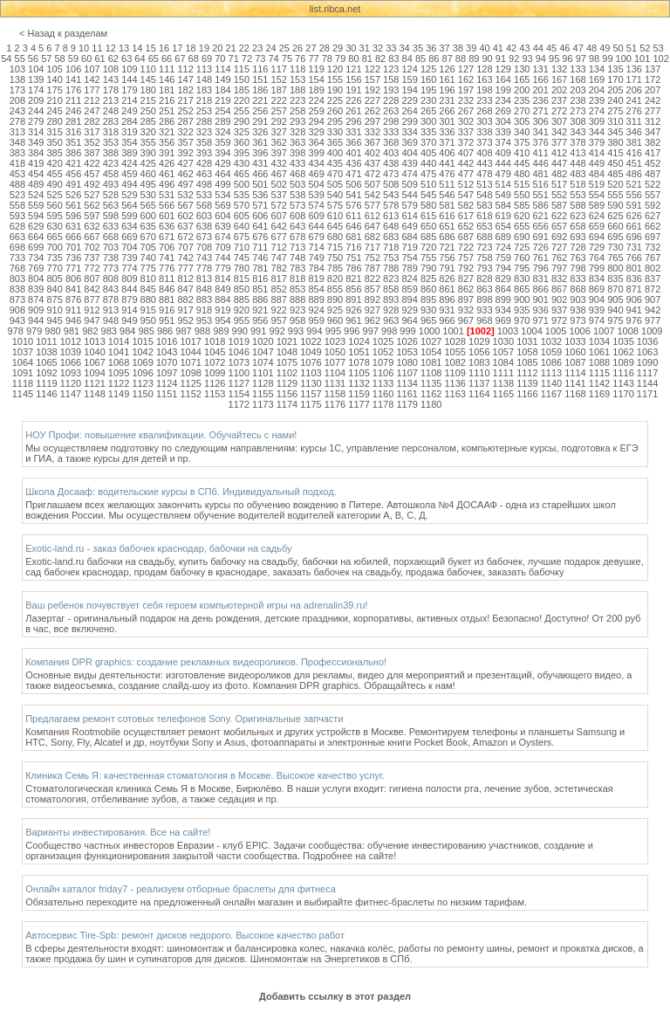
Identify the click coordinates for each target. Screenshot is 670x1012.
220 (242, 100)
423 (111, 163)
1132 (358, 383)
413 (577, 153)
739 (129, 257)
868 (577, 289)
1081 (430, 362)
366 (353, 142)
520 (615, 184)
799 (597, 268)
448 (577, 163)
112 (185, 69)
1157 (310, 394)
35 (418, 48)
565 (148, 205)
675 (242, 236)
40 (484, 48)
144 (129, 79)
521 (634, 184)
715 (335, 247)
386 (73, 153)
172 (652, 79)
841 (73, 289)
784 (316, 268)
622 (559, 215)
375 (522, 142)
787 (372, 268)
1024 (358, 341)
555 (615, 194)
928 (391, 310)
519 (597, 184)
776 (166, 268)
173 (17, 90)
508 (391, 184)
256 (260, 111)
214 (129, 100)
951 (166, 320)
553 (577, 194)
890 (335, 299)
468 (297, 174)
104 (36, 69)
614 (410, 215)
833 (577, 278)
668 (111, 236)
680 (335, 236)
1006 (579, 331)
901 (540, 299)
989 (221, 331)
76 (300, 58)
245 (54, 111)
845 (148, 289)
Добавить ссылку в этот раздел (335, 996)
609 (316, 215)
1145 (22, 394)
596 (73, 215)
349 (36, 142)
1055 (454, 352)
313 (17, 132)
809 (129, 278)
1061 (599, 352)
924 (316, 310)
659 (597, 226)
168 (577, 79)
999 (407, 331)
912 (91, 310)
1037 (22, 352)
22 (244, 48)
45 (551, 48)
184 (222, 90)
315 (54, 132)
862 (466, 289)
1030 (503, 341)
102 (660, 58)
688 (484, 236)
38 (458, 48)
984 (127, 331)
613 (391, 215)
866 (540, 289)
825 (428, 278)
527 (91, 194)
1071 (190, 362)
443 (484, 163)
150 (242, 79)
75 (287, 58)
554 (597, 194)
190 (335, 90)
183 (204, 90)
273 (577, 111)
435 (335, 163)
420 (54, 163)
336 (447, 132)
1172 (239, 404)
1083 (478, 362)
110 (148, 69)
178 (111, 90)
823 (391, 278)
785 (335, 268)
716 (353, 247)
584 (503, 205)
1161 (406, 394)
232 (466, 100)
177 (91, 90)
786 (353, 268)
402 (372, 153)
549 (503, 194)
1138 (503, 383)
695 (615, 236)
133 (577, 69)
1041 (118, 352)
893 (391, 299)
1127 (239, 383)
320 (148, 132)
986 (165, 331)
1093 (70, 373)
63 (126, 58)
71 (234, 58)
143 (111, 79)
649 (410, 226)
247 (91, 111)
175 (54, 90)
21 (230, 48)
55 (20, 58)
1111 (503, 373)
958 (297, 320)
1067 (94, 362)
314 (36, 132)
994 (314, 331)
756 (447, 257)
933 (484, 310)
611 (353, 215)
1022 (310, 341)
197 (466, 90)
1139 (526, 383)
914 (129, 310)
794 (503, 268)
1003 (507, 331)
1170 (622, 394)
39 (471, 48)
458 (111, 174)
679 (316, 236)
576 (353, 205)
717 (372, 247)
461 (166, 174)
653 (484, 226)
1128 (262, 383)
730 (615, 247)
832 (559, 278)
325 (242, 132)
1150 (142, 394)
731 (634, 247)
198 (484, 90)
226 (353, 100)
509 (410, 184)
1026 (406, 341)
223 (297, 100)
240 (615, 100)
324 (222, 132)
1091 (22, 373)
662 (652, 226)
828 (484, 278)
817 (279, 278)
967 (466, 320)
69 (207, 58)
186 (260, 90)
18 (191, 48)
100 (624, 58)
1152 (190, 394)
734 (36, 257)
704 (129, 247)
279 (36, 121)
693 (577, 236)
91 (501, 58)
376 (540, 142)
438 (391, 163)
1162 (430, 394)
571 (260, 205)
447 (559, 163)
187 (279, 90)
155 (335, 79)
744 (222, 257)
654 (503, 226)
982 (90, 331)
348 (17, 142)
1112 (526, 373)
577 (372, 205)
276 (634, 111)
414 (597, 153)
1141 (574, 383)
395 (242, 153)
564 (129, 205)
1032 (551, 341)
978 (16, 331)
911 (73, 310)
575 (335, 205)
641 (260, 226)
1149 (118, 394)
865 (522, 289)
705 (148, 247)
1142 (599, 383)
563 (111, 205)
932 (466, 310)
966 (447, 320)
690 (522, 236)
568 (204, 205)
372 (466, 142)
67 (179, 58)
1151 (166, 394)
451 (634, 163)
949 (129, 320)
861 (447, 289)
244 (36, 111)
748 (297, 257)
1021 (287, 341)
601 (166, 215)
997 (371, 331)
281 (73, 121)
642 (279, 226)
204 (597, 90)
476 (447, 174)
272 (559, 111)
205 (615, 90)
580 (428, 205)
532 (185, 194)
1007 (603, 331)
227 (372, 100)
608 (297, 215)
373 (484, 142)
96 (567, 58)
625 (615, 215)
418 (17, 163)
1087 (574, 362)
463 (204, 174)
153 (297, 79)
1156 (287, 394)
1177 (358, 404)
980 (52, 331)
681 (353, 236)
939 (597, 310)
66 (166, 58)
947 (91, 320)
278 (17, 121)
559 (36, 205)
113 (204, 69)
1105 (358, 373)
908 (17, 310)
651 (447, 226)
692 (559, 236)
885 (242, 299)
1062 (622, 352)
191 (353, 90)
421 (73, 163)
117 (279, 69)
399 (316, 153)
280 (54, 121)
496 (166, 184)
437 (372, 163)
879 (129, 299)
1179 (406, 404)
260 (335, 111)
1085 (526, 362)
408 (484, 153)
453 (17, 174)
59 (73, 58)
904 (597, 299)
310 (615, 121)
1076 (310, 362)
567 (185, 205)
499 (222, 184)
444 (503, 163)
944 (36, 320)
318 (111, 132)
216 (166, 100)
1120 (70, 383)
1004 (531, 331)
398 (297, 153)
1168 (574, 394)
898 (484, 299)
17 (177, 48)
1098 (190, 373)
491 (73, 184)
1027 (430, 341)
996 (351, 331)
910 (54, 310)
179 (129, 90)
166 (540, 79)
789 (410, 268)
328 (297, 132)
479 (503, 174)
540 (335, 194)
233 (484, 100)
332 (372, 132)
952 (185, 320)
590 (615, 205)
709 (222, 247)
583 (484, 205)
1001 (452, 331)
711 (260, 247)
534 (222, 194)
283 (111, 121)
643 (297, 226)
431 (260, 163)
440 (428, 163)
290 (242, 121)
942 (652, 310)
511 (447, 184)
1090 (647, 362)
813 (204, 278)
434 (316, 163)
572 (279, 205)
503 (297, 184)
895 (428, 299)
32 (378, 48)
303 (484, 121)
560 (54, 205)
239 (597, 100)
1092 (46, 373)
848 (204, 289)
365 (335, 142)
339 (503, 132)
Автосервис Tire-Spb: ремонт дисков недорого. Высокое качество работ (185, 935)
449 (597, 163)
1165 (503, 394)
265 (428, 111)
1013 (94, 341)
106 (73, 69)
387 (91, 153)
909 (36, 310)
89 (473, 58)
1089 (622, 362)
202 (559, 90)
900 (522, 299)
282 (91, 121)
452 (652, 163)
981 (71, 331)
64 (139, 58)
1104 (335, 373)
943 (17, 320)
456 (73, 174)
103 (17, 69)
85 (420, 58)
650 (428, 226)
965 (428, 320)
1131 (335, 383)
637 (185, 226)
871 (634, 289)
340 (522, 132)
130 (522, 69)
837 (652, 278)
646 (353, 226)
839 (36, 289)
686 (447, 236)
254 (222, 111)
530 (148, 194)
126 (447, 69)
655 (522, 226)
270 (522, 111)
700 (54, 247)
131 (540, 69)
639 (222, 226)
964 (410, 320)
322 (185, 132)
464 (222, 174)
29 (337, 48)
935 (522, 310)
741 (166, 257)
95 (554, 58)
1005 (555, 331)
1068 (118, 362)
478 (484, 174)
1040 (94, 352)
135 (615, 69)
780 (242, 268)
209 (36, 100)
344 (597, 132)
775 (148, 268)
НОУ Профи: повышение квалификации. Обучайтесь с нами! (161, 435)
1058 (526, 352)
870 (615, 289)
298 (391, 121)
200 (522, 90)
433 (297, 163)
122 (372, 69)
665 (54, 236)
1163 (454, 394)
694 (597, 236)
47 (578, 48)
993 (296, 331)
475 (428, 174)
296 (353, 121)
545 (428, 194)
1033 (574, 341)
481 (540, 174)
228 (391, 100)
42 (511, 48)
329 (316, 132)
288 (204, 121)
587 (559, 205)
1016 (166, 341)
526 (73, 194)
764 (597, 257)
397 (279, 153)
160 (428, 79)
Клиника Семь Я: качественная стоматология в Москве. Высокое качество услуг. (204, 775)
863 (484, 289)
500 (242, 184)
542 (372, 194)
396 (260, 153)
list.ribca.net (335, 8)
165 (522, 79)
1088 (599, 362)
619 (503, 215)
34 (405, 48)
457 (91, 174)
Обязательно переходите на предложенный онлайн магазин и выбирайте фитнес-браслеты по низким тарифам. (276, 902)
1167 (551, 394)
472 (372, 174)
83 (393, 58)
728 (577, 247)
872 (652, 289)
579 (410, 205)
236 (540, 100)
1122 (118, 383)
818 (297, 278)
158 (391, 79)
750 (335, 257)
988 (202, 331)
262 (372, 111)
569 (222, 205)
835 (615, 278)
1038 (46, 352)
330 (335, 132)
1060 (574, 352)
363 (297, 142)
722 (466, 247)
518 (577, 184)
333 (391, 132)
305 (522, 121)
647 (372, 226)
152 (279, 79)
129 (503, 69)
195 (428, 90)
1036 (647, 341)
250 (148, 111)
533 (204, 194)
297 (372, 121)
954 (222, 320)
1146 (46, 394)
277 (652, 111)
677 (279, 236)
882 (185, 299)
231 (447, 100)
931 (447, 310)
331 (353, 132)
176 (73, 90)
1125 (190, 383)
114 (222, 69)
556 (634, 194)
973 (577, 320)
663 (17, 236)
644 (316, 226)
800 (615, 268)
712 (279, 247)
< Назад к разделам (63, 33)
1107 (406, 373)
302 (466, 121)
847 (185, 289)
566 (166, 205)
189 (316, 90)
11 (97, 48)
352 (91, 142)
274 (597, 111)
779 (222, 268)
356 (166, 142)
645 (335, 226)
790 (428, 268)
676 (260, 236)
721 (447, 247)
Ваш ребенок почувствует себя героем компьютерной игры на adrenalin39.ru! (196, 605)
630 (54, 226)
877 (91, 299)
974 (597, 320)
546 (447, 194)
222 (279, 100)
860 (428, 289)
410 (522, 153)
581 (447, 205)
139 (36, 79)
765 (615, 257)
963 (391, 320)
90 (487, 58)
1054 (430, 352)
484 (597, 174)
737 (91, 257)
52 (644, 48)
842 (91, 289)
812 (185, 278)
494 (129, 184)
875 (54, 299)
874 (36, 299)
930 (428, 310)
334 (410, 132)
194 (410, 90)
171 (634, 79)
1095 (118, 373)
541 (353, 194)
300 (428, 121)
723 (484, 247)
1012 (70, 341)
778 (204, 268)
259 (316, 111)
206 (634, 90)
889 (316, 299)
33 (391, 48)
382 (652, 142)
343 (577, 132)
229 (410, 100)
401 (353, 153)
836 (634, 278)
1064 (22, 362)
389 (129, 153)
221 (260, 100)
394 (222, 153)
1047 (262, 352)
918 (204, 310)
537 (279, 194)
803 (17, 278)
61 (99, 58)
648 (391, 226)
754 (410, 257)
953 (204, 320)
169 (597, 79)
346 (634, 132)
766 (634, 257)
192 (372, 90)
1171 (647, 394)
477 (466, 174)
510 (428, 184)
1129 (287, 383)
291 (260, 121)
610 (335, 215)
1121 (94, 383)
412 (559, 153)
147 (185, 79)
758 (484, 257)
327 (279, 132)
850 (242, 289)
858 (391, 289)
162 (466, 79)
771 (73, 268)
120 (335, 69)
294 (316, 121)
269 (503, 111)
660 (615, 226)
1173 (262, 404)
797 (559, 268)
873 (17, 299)
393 (204, 153)
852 (279, 289)
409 (503, 153)
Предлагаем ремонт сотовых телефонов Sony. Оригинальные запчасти (184, 718)
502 (279, 184)
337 (466, 132)
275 (615, 111)
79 (340, 58)
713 (297, 247)
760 (522, 257)
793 (484, 268)
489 (36, 184)
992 (276, 331)
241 (634, 100)
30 (350, 48)
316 (73, 132)
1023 (335, 341)
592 (652, 205)
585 (522, 205)
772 (91, 268)
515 (522, 184)
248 (111, 111)
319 (129, 132)
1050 (335, 352)
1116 (622, 373)
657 (559, 226)
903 (577, 299)
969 (503, 320)
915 (148, 310)
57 (46, 58)
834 (597, 278)
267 (466, 111)
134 (597, 69)
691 (540, 236)
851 (260, 289)
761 (540, 257)
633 (111, 226)
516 (540, 184)
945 (54, 320)
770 (54, 268)
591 (634, 205)
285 (148, 121)
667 (91, 236)
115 (242, 69)
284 (129, 121)
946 (73, 320)
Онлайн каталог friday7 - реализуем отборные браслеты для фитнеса (180, 889)
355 (148, 142)
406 (447, 153)
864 (503, 289)
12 (111, 48)
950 (148, 320)
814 (222, 278)
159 (410, 79)
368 (391, 142)
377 (559, 142)
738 (111, 257)
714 (316, 247)
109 (129, 69)
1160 (383, 394)
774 (129, 268)
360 (242, 142)
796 (540, 268)
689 (503, 236)
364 (316, 142)
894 (410, 299)
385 (54, 153)
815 (242, 278)
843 (111, 289)
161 (447, 79)
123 (391, 69)
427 (185, 163)
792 (466, 268)
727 (559, 247)
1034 (599, 341)
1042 (142, 352)
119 (316, 69)
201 (540, 90)
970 (522, 320)
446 (540, 163)
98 (594, 58)
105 (54, 69)
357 (185, 142)
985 (146, 331)
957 (279, 320)
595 (54, 215)
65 (153, 58)
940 (615, 310)
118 (297, 69)
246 (73, 111)
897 (466, 299)
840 (54, 289)
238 (577, 100)
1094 (94, 373)
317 (91, 132)
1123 (142, 383)
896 (447, 299)
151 (260, 79)
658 (577, 226)
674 (222, 236)
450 (615, 163)
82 (380, 58)
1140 (551, 383)
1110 (478, 373)
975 (615, 320)
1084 (503, 362)
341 (540, 132)
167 (559, 79)
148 (204, 79)
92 (514, 58)
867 (559, 289)
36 (431, 48)
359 (222, 142)
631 (73, 226)
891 (353, 299)
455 (54, 174)
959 (316, 320)
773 (111, 268)
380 (615, 142)
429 (222, 163)
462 (185, 174)
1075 (287, 362)
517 (559, 184)
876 (73, 299)
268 (484, 111)
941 (634, 310)
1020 (262, 341)
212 (91, 100)
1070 (166, 362)
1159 (358, 394)
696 (634, 236)
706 (166, 247)
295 (335, 121)
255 (242, 111)
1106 (383, 373)
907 (652, 299)
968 (484, 320)
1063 (647, 352)
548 (484, 194)
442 (466, 163)
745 (242, 257)
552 (559, 194)
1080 (406, 362)
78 (327, 58)
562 (91, 205)
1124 (166, 383)
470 (335, 174)
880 (148, 299)
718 (391, 247)
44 (538, 48)
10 (84, 48)
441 (447, 163)
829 (503, 278)
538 (297, 194)
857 (372, 289)
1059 (551, 352)
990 (240, 331)
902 (559, 299)
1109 (454, 373)
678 (297, 236)
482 (559, 174)
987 (183, 331)
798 (577, 268)
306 (540, 121)
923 (297, 310)
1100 (239, 373)
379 (597, 142)
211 (73, 100)
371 (447, 142)
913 (111, 310)
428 (204, 163)
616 (447, 215)
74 (273, 58)
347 (652, 132)
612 (372, 215)
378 (577, 142)
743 (204, 257)
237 (559, 100)
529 (129, 194)
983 (109, 331)
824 (410, 278)
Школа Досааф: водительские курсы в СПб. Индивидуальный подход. (181, 491)
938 (577, 310)
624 (597, 215)
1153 (214, 394)
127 (466, 69)
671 (166, 236)
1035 (622, 341)
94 (541, 58)
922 (279, 310)
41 (498, 48)
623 (577, 215)
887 (279, 299)
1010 (22, 341)
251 (166, 111)
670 (148, 236)
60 (86, 58)
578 (391, 205)
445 (522, 163)
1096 (142, 373)
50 (618, 48)
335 (428, 132)
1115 (599, 373)
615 (428, 215)
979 (34, 331)
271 (540, 111)
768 (17, 268)
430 (242, 163)
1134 (406, 383)
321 (166, 132)
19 (204, 48)
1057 (503, 352)
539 (316, 194)
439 (410, 163)
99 (607, 58)
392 (185, 153)
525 (54, 194)
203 (577, 90)
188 (297, 90)
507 (372, 184)
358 (204, 142)
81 (367, 58)
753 (391, 257)
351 (73, 142)
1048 (287, 352)
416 (634, 153)
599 (129, 215)
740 (148, 257)
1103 (310, 373)
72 (247, 58)
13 (124, 48)
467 (279, 174)
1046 (239, 352)
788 (391, 268)
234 (503, 100)
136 (634, 69)
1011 (46, 341)
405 (428, 153)
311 (634, 121)
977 (652, 320)
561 (73, 205)
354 (129, 142)
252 (185, 111)
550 (522, 194)
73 (260, 58)
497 (185, 184)
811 (166, 278)
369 (410, 142)
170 (615, 79)
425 (148, 163)
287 (185, 121)
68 (193, 58)
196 (447, 90)
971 (540, 320)
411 (540, 153)
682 (372, 236)
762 (559, 257)
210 (54, 100)
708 (204, 247)
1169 (599, 394)
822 (372, 278)
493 (111, 184)
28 (324, 48)
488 (17, 184)
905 (615, 299)
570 (242, 205)
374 (503, 142)
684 (410, 236)
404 (410, 153)
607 (279, 215)
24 (270, 48)
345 (615, 132)
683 (391, 236)
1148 (94, 394)
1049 (310, 352)
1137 (478, 383)
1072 (214, 362)
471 (353, 174)
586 (540, 205)
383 (17, 153)
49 (604, 48)
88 (460, 58)
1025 (383, 341)
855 (335, 289)
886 (260, 299)
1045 (214, 352)
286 (166, 121)
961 (353, 320)
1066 (70, 362)
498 (204, 184)
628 (17, 226)
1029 (478, 341)
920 (242, 310)
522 (652, 184)
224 (316, 100)
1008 (627, 331)
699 (36, 247)
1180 (430, 404)
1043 (166, 352)
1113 (551, 373)
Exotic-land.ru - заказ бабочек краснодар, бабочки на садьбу (158, 548)
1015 (142, 341)
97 (581, 58)
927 (372, 310)
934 (503, 310)
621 (540, 215)
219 (222, 100)
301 (447, 121)
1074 (262, 362)
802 (652, 268)
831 (540, 278)
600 (148, 215)
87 (447, 58)
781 (260, 268)
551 (540, 194)
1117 (647, 373)
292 (279, 121)
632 (91, 226)
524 (36, 194)
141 (73, 79)
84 (407, 58)
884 (222, 299)
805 (54, 278)
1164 (478, 394)
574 (316, 205)
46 (564, 48)
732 (652, 247)
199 (503, 90)
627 (652, 215)
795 (522, 268)
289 (222, 121)
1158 (335, 394)
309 (597, 121)
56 (33, 58)
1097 (166, 373)
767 (652, 257)
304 (503, 121)
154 (316, 79)
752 (372, 257)
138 (17, 79)
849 (222, 289)
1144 (647, 383)
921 (260, 310)
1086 (551, 362)
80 (353, 58)
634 (129, 226)
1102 (287, 373)
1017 (190, 341)
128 (484, 69)
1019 (239, 341)
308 (577, 121)
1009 (651, 331)
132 (559, 69)
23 (257, 48)
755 (428, 257)
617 (466, 215)
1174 (287, 404)
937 (559, 310)
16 (164, 48)
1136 (454, 383)
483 (577, 174)
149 (222, 79)
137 (652, 69)
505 (335, 184)
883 (204, 299)
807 (91, 278)
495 (148, 184)
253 (204, 111)
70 (220, 58)
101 (642, 58)
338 (484, 132)
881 (166, 299)
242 (652, 100)
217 (185, 100)
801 (634, 268)
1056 (478, 352)
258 (297, 111)
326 (260, 132)
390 (148, 153)
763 (577, 257)
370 (428, 142)
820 (335, 278)
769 (36, 268)
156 (353, 79)
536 (260, 194)
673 (204, 236)
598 (111, 215)
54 (6, 58)
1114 (574, 373)
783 (297, 268)
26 (297, 48)
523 (17, 194)
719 (410, 247)
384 (36, 153)
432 (279, 163)
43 (524, 48)
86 (433, 58)
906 (634, 299)
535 (242, 194)
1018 (214, 341)
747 (279, 257)
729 (597, 247)
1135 (430, 383)
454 (36, 174)
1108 (430, 373)
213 (111, 100)
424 (129, 163)
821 (353, 278)
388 (111, 153)
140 (54, 79)
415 (615, 153)
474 (410, 174)
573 (297, 205)
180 (148, 90)
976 (634, 320)
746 (260, 257)
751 (353, 257)
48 (591, 48)
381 (634, 142)
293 (297, 121)
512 (466, 184)
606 (260, 215)
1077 (335, 362)
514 (503, 184)
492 (91, 184)
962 (372, 320)
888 (297, 299)
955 (242, 320)
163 (484, 79)
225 (335, 100)
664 (36, 236)
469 (316, 174)
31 (364, 48)
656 (540, 226)
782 (279, 268)
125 (428, 69)
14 (137, 48)
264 (410, 111)
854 (316, 289)
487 (652, 174)
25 (284, 48)
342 (559, 132)
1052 (383, 352)
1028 (454, 341)
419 (36, 163)
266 (447, 111)
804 (36, 278)
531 (166, 194)
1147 (70, 394)
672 (185, 236)
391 (166, 153)
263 (391, 111)
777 (185, 268)
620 (522, 215)
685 (428, 236)
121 (353, 69)
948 (111, 320)
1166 (526, 394)
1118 (22, 383)
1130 (310, 383)
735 (54, 257)
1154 (239, 394)
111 (166, 69)
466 (260, 174)
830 (522, 278)
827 (466, 278)
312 (652, 121)
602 (185, 215)
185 (242, 90)
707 (185, 247)
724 (503, 247)
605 (242, 215)
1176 (335, 404)
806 (73, 278)
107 (91, 69)
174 (36, 90)
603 (204, 215)
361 (260, 142)
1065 (46, 362)
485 (615, 174)
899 (503, 299)
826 (447, 278)
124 (410, 69)
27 (310, 48)
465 (242, 174)
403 (391, 153)
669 (129, 236)
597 (91, 215)
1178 (383, 404)
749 (316, 257)
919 (222, 310)
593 (17, 215)
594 (36, 215)
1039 (70, 352)
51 (631, 48)
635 (148, 226)
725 (522, 247)
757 (466, 257)
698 (17, 247)
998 (389, 331)
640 (242, 226)
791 (447, 268)
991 (258, 331)
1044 (190, 352)
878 (111, 299)
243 (17, 111)
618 (484, 215)
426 (166, 163)
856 (353, 289)
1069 (142, 362)
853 (297, 289)
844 (129, 289)
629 (36, 226)
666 (73, 236)
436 (353, 163)
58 (59, 58)
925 (335, 310)
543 (391, 194)
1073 (239, 362)
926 (353, 310)
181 (166, 90)
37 (444, 48)
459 (129, 174)
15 (151, 48)
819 (316, 278)
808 (111, 278)
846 (166, 289)
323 (204, 132)
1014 (118, 341)
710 (242, 247)
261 (353, 111)
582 (466, 205)
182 (185, 90)
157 (372, 79)
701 (73, 247)
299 (410, 121)
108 (111, 69)
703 (111, 247)
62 (113, 58)
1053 (406, 352)
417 (652, 153)
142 (91, 79)
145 (148, 79)
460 (148, 174)
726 (540, 247)
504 (316, 184)
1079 (383, 362)
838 (17, 289)
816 (260, 278)
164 (503, 79)
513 (484, 184)
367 (372, 142)
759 (503, 257)
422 (91, 163)
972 (559, 320)
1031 (526, 341)
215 (148, 100)
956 (260, 320)
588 (577, 205)
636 (166, 226)
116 (260, 69)
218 (204, 100)
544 (410, 194)
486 (634, 174)
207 (652, 90)
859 (410, 289)
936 (540, 310)
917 (185, 310)
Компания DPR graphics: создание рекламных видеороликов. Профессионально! (205, 662)
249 (129, 111)
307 (559, 121)
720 (428, 247)
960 (335, 320)
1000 (429, 331)
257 (279, 111)
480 (522, 174)
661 (634, 226)
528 (111, 194)
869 (597, 289)
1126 (214, 383)
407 (466, 153)
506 (353, 184)
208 (17, 100)
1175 (310, 404)
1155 (262, 394)
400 (335, 153)
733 (17, 257)
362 (279, 142)
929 (410, 310)
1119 (46, 383)
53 (658, 48)
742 (185, 257)
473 (391, 174)
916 (166, 310)
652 (466, 226)
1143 (622, 383)
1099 (214, 373)
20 (217, 48)
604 (222, 215)
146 (166, 79)
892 (372, 299)
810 (148, 278)
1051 (358, 352)
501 (260, 184)
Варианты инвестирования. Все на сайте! (117, 832)
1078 (358, 362)
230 (428, 100)
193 (391, 90)
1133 (383, 383)
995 (333, 331)
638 (204, 226)
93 (527, 58)
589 (597, 205)
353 (111, 142)
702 (91, 247)
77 (313, 58)
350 (54, 142)
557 (652, 194)
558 (17, 205)
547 (466, 194)
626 (634, 215)
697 (652, 236)
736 (73, 257)
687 (466, 236)
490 (54, 184)
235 (522, 100)
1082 (454, 362)
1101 (262, 373)
